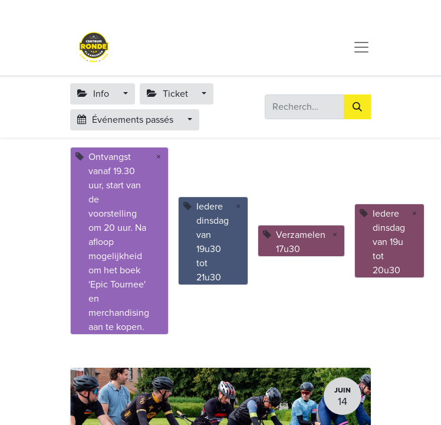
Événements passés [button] (126, 120)
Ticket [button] (168, 94)
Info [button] (94, 94)
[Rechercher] (357, 106)
